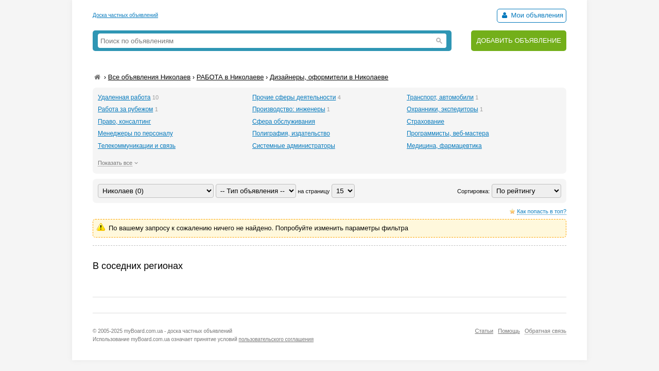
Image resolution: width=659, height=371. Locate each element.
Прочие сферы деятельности (294, 97)
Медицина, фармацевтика (444, 145)
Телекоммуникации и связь (137, 145)
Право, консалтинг (124, 121)
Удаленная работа (124, 97)
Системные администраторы (293, 145)
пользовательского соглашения (276, 339)
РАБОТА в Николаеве (230, 77)
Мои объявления (531, 15)
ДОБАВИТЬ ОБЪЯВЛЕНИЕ (518, 40)
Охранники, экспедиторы (442, 109)
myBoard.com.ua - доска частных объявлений (178, 331)
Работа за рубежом (125, 109)
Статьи (484, 331)
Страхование (425, 121)
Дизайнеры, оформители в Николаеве (329, 77)
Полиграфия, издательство (291, 133)
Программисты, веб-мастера (448, 133)
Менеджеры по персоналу (135, 133)
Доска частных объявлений (125, 15)
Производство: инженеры (288, 109)
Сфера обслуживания (283, 121)
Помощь (509, 331)
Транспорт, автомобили (440, 97)
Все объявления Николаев (149, 77)
